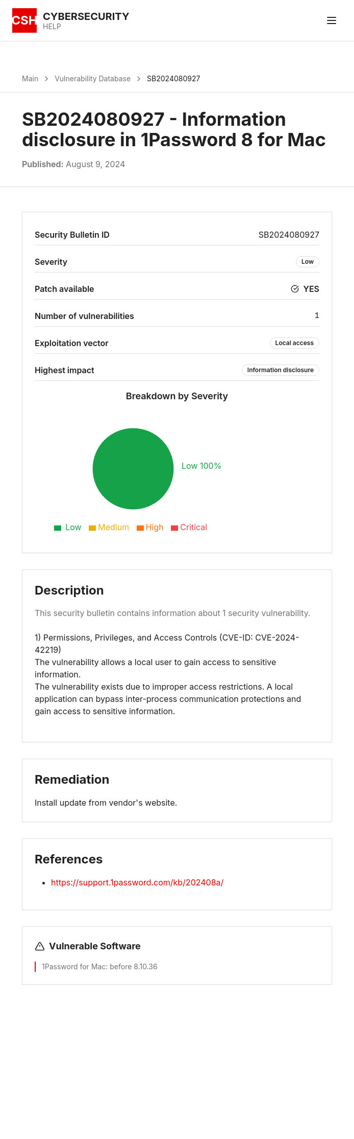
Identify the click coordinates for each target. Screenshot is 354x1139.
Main (30, 78)
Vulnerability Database (93, 78)
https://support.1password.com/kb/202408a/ (137, 882)
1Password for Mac (74, 966)
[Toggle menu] (331, 20)
